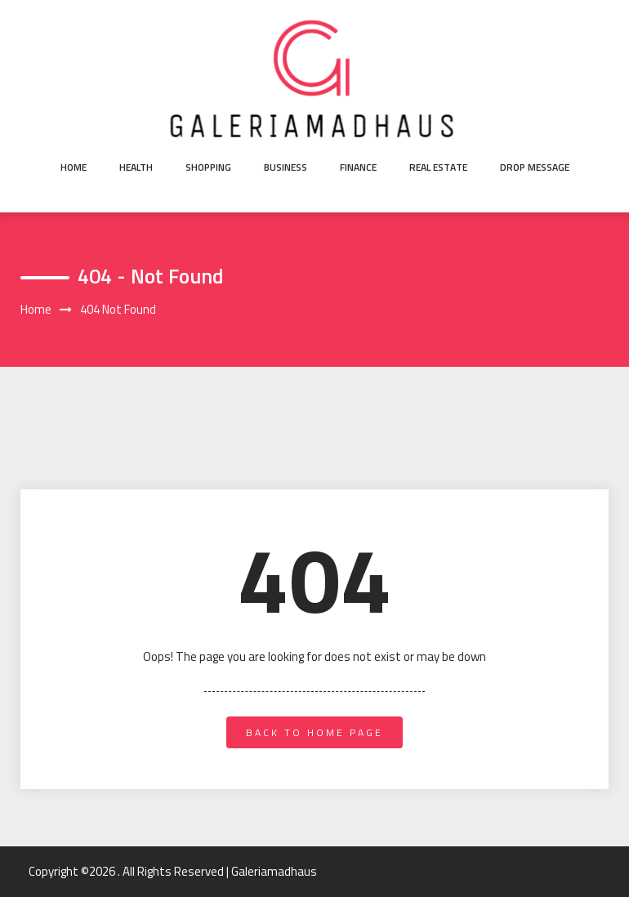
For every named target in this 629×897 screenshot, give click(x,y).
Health (136, 167)
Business (285, 167)
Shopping (208, 167)
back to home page (314, 732)
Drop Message (534, 167)
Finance (358, 167)
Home (73, 167)
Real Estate (438, 167)
